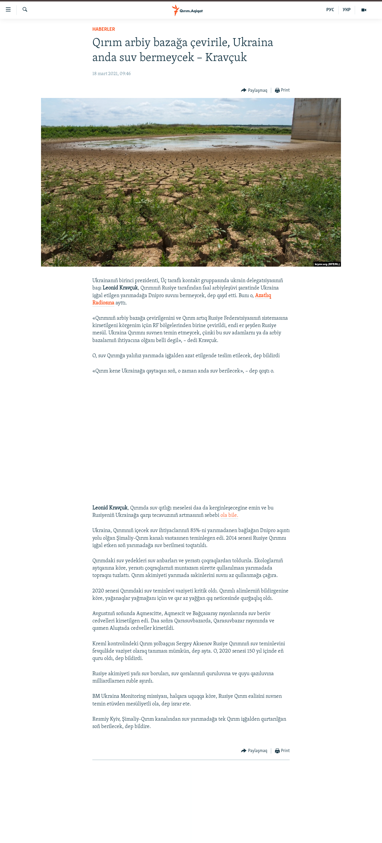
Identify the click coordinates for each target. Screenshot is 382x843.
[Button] (254, 90)
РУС (330, 10)
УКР (347, 10)
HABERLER (103, 29)
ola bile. (229, 515)
